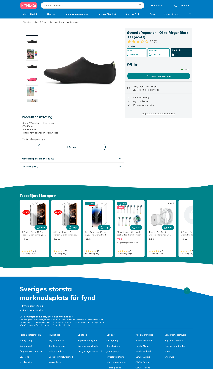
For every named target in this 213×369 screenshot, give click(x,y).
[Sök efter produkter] (140, 5)
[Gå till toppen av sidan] (187, 290)
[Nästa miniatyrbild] (32, 106)
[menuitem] (30, 14)
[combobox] (92, 5)
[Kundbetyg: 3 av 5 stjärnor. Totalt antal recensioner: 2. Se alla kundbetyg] (142, 41)
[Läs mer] (72, 147)
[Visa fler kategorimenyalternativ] (190, 14)
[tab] (32, 41)
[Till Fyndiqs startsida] (28, 5)
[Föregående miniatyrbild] (32, 31)
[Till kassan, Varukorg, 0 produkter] (182, 5)
